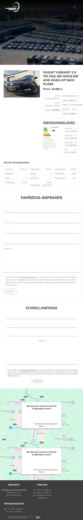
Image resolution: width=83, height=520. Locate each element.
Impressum (22, 517)
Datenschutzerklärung (27, 277)
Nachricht (7, 248)
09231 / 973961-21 (44, 492)
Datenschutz (13, 517)
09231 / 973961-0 (44, 490)
